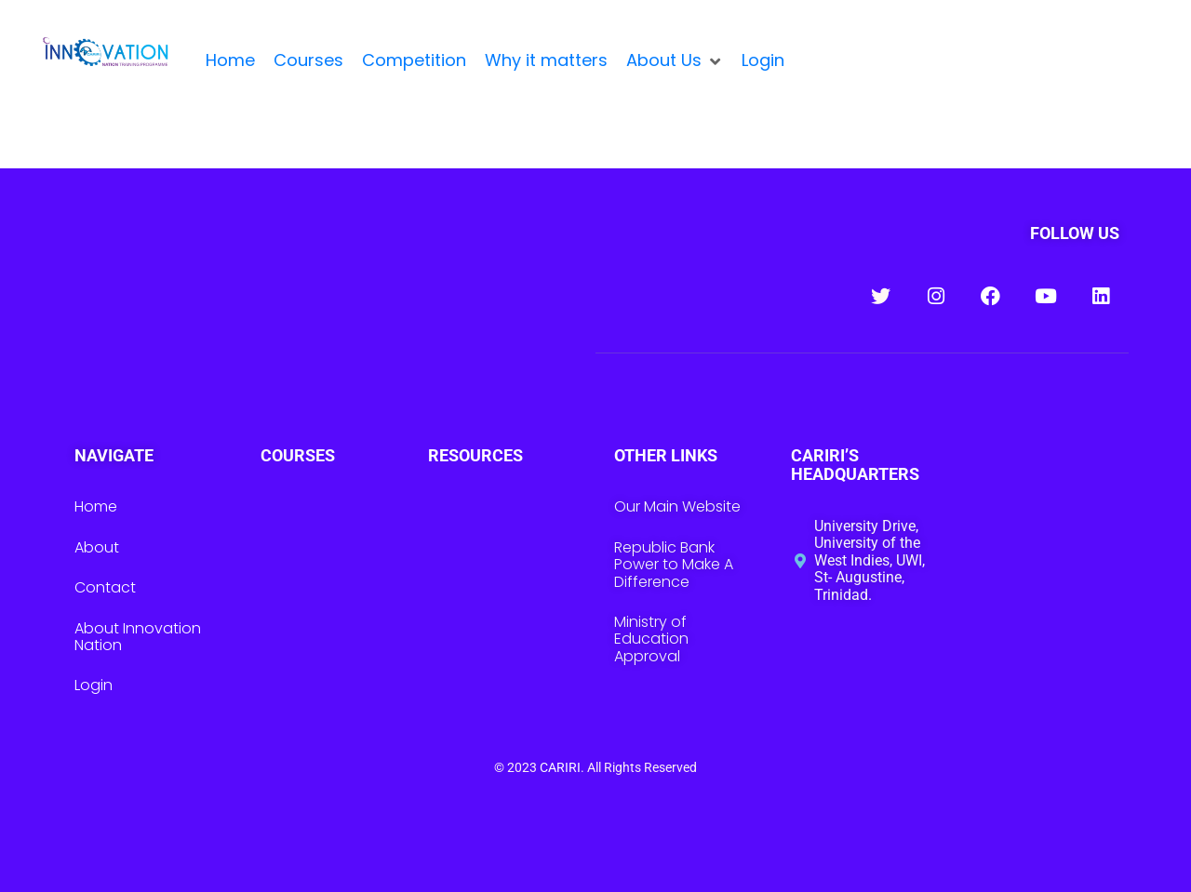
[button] (674, 61)
